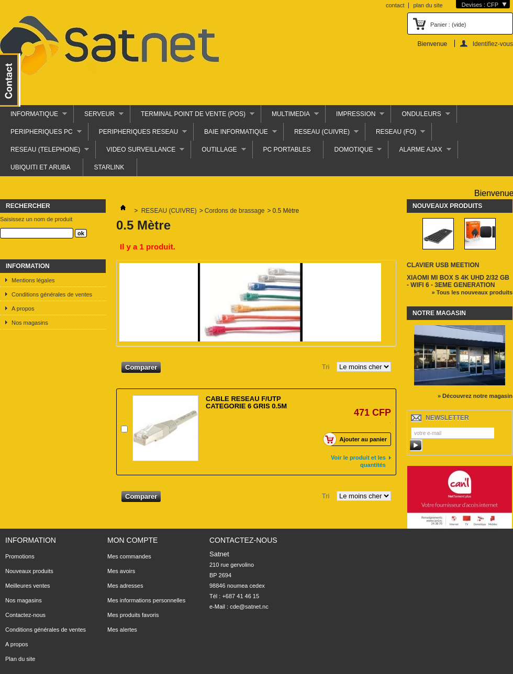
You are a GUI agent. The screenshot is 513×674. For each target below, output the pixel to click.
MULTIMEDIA (290, 116)
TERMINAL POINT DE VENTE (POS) (192, 116)
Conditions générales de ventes (52, 294)
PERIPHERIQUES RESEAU (137, 134)
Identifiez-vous (493, 43)
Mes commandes (129, 556)
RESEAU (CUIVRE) (321, 134)
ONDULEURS (420, 116)
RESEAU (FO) (395, 134)
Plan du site (20, 659)
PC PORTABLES (287, 149)
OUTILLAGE (218, 152)
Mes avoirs (121, 571)
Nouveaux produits (447, 206)
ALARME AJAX (419, 152)
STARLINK (109, 167)
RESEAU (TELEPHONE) (44, 152)
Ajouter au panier (358, 439)
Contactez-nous (25, 615)
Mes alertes (122, 629)
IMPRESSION (355, 116)
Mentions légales (33, 280)
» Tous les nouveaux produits (472, 292)
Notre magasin (439, 313)
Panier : (448, 24)
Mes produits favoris (133, 615)
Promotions (20, 556)
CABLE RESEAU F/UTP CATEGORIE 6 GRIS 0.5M (246, 402)
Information (28, 266)
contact (395, 5)
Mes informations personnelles (146, 600)
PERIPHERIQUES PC (41, 134)
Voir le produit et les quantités (358, 461)
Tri (326, 367)
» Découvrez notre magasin (475, 396)
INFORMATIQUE (33, 116)
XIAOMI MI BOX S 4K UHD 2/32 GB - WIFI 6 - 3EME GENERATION (458, 281)
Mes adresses (125, 585)
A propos (23, 308)
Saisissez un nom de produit (36, 219)
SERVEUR (99, 116)
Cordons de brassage (235, 210)
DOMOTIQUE (353, 152)
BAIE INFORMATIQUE (235, 134)
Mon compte (132, 540)
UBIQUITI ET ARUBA (40, 167)
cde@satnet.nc (249, 606)
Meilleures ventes (27, 585)
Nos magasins (30, 322)
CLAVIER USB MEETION (443, 265)
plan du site (427, 5)
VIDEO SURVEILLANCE (140, 152)
